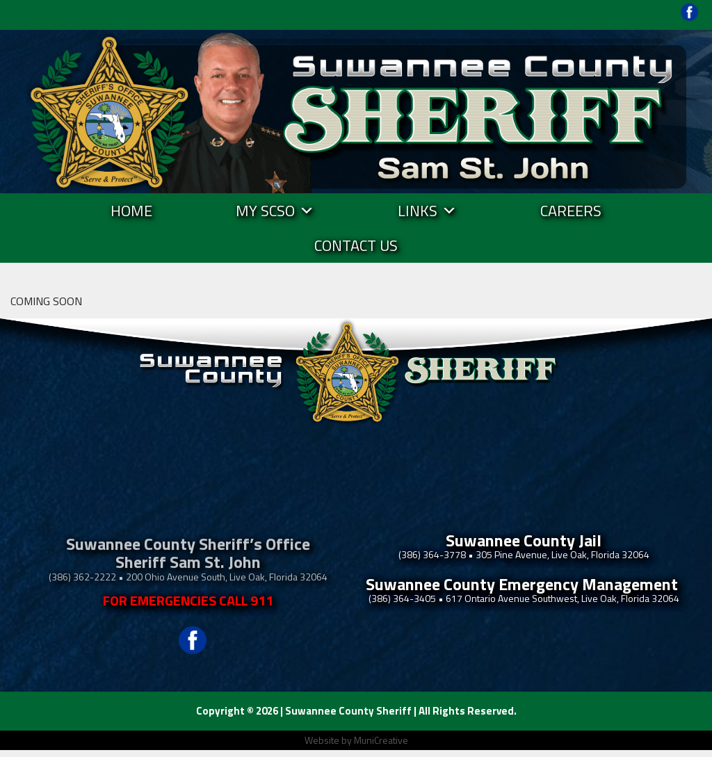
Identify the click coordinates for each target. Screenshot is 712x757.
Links (427, 210)
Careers (570, 210)
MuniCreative (381, 740)
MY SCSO (275, 210)
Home (131, 210)
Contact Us (356, 245)
